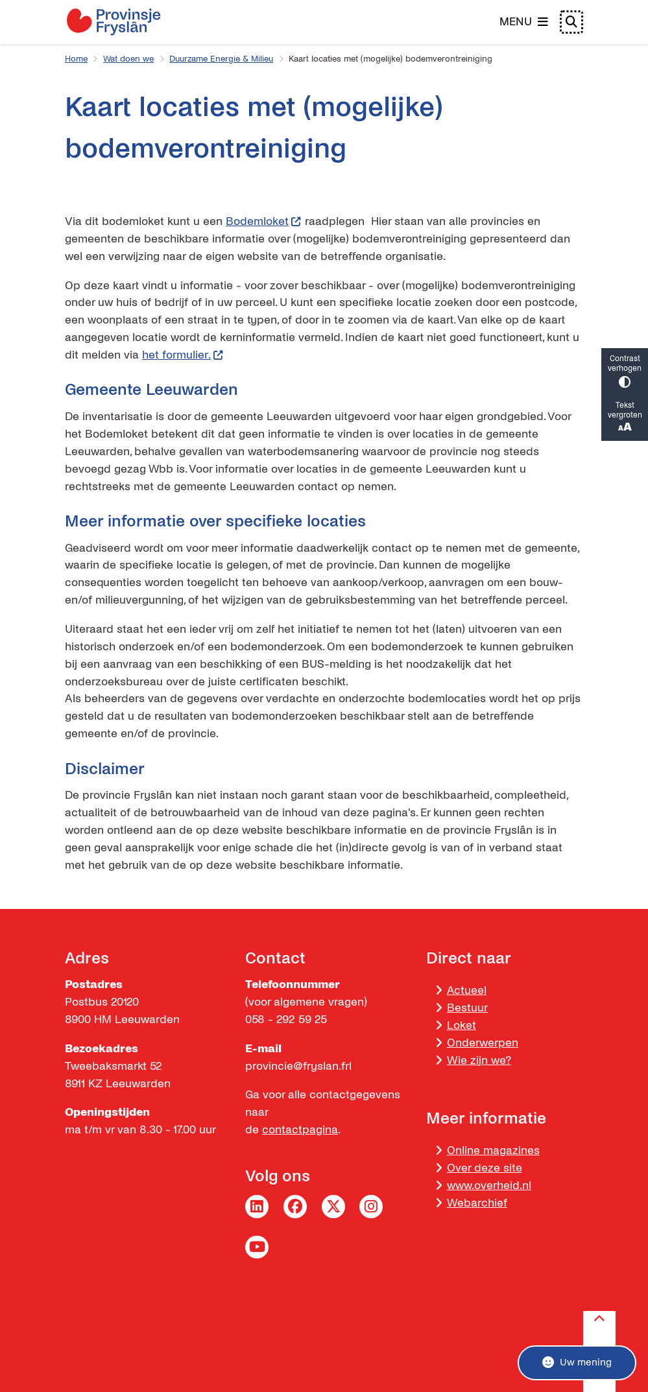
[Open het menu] (523, 22)
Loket (461, 1025)
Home (76, 59)
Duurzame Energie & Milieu (221, 59)
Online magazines (493, 1150)
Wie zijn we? (479, 1060)
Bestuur (467, 1008)
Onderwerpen (482, 1043)
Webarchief (477, 1203)
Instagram (371, 1206)
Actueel (466, 990)
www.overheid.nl (489, 1185)
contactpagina (300, 1130)
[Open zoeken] (571, 22)
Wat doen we (128, 59)
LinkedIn (257, 1206)
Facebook (295, 1206)
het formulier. (183, 355)
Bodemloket (264, 221)
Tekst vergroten (624, 417)
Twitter (333, 1206)
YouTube (257, 1247)
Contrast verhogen (624, 371)
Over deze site (484, 1168)
